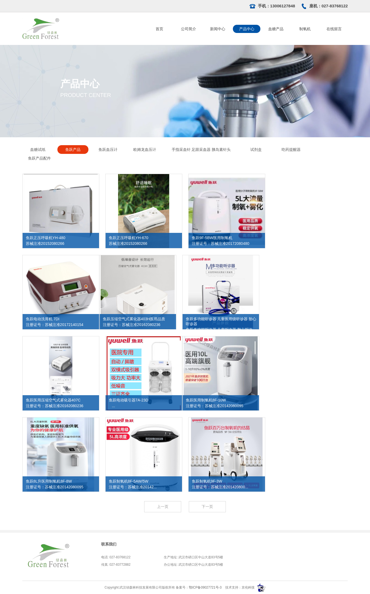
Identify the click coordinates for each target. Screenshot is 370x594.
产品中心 (246, 29)
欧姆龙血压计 (144, 149)
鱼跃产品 (73, 149)
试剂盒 (256, 149)
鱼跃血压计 (108, 149)
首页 (159, 29)
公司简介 (188, 29)
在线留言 (334, 29)
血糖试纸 (37, 149)
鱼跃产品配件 (39, 158)
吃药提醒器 (291, 149)
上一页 (162, 506)
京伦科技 (248, 587)
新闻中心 (217, 29)
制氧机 (305, 29)
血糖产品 (275, 29)
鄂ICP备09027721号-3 (205, 587)
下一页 (207, 506)
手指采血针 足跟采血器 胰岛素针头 (201, 149)
